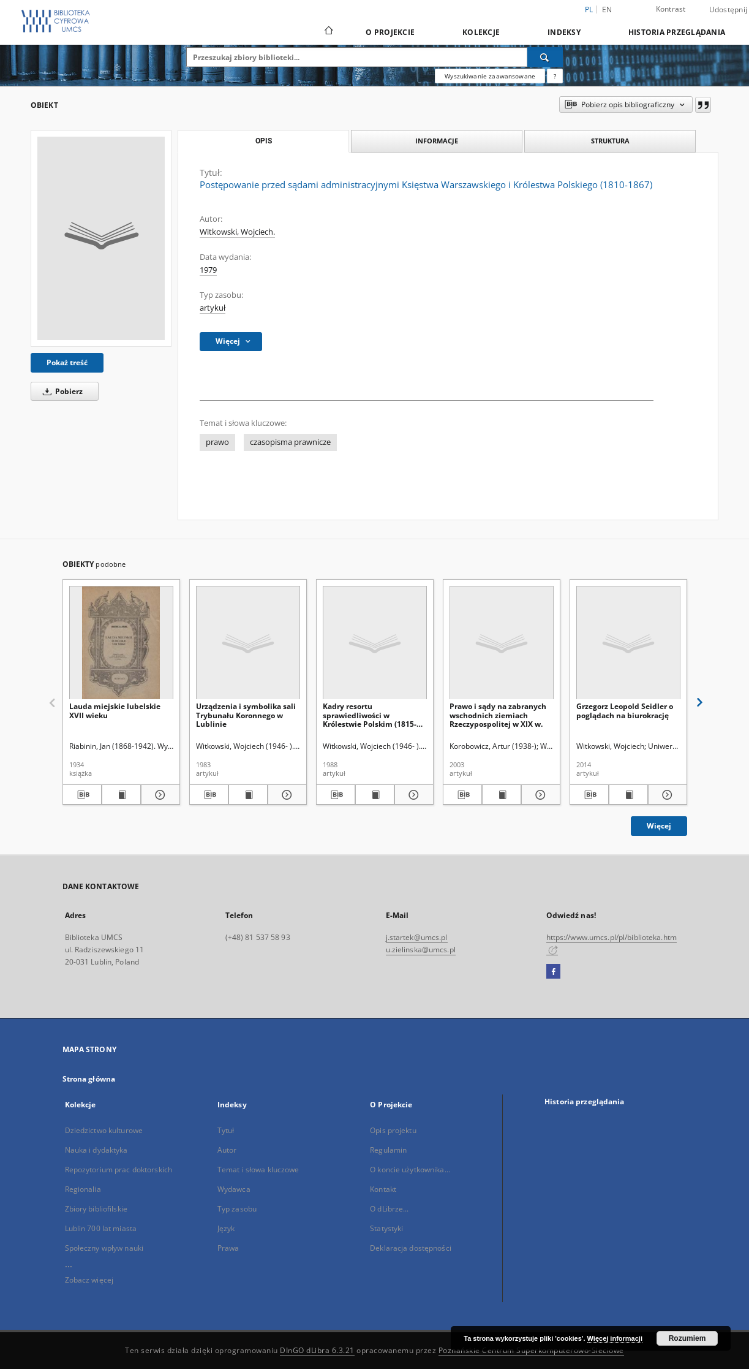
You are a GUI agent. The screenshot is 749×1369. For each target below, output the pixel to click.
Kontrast (671, 9)
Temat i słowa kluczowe (258, 1169)
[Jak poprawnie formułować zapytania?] (555, 76)
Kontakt (383, 1189)
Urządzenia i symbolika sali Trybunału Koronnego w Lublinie (246, 715)
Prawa (228, 1248)
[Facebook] (553, 971)
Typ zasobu (237, 1209)
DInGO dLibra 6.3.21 (317, 1350)
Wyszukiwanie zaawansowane (490, 76)
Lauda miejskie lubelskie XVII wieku (114, 710)
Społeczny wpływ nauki (104, 1248)
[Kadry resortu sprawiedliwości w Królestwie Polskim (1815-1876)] (374, 643)
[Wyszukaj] (545, 57)
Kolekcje (481, 32)
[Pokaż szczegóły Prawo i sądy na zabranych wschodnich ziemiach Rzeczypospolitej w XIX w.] (539, 795)
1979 (208, 270)
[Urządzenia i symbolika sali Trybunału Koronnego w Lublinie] (248, 643)
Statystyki (386, 1228)
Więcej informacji (614, 1338)
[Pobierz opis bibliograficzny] (82, 795)
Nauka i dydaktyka (96, 1150)
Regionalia (83, 1189)
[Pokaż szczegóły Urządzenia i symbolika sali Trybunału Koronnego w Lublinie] (285, 795)
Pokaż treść (67, 362)
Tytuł (226, 1130)
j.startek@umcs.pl (417, 937)
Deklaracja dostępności (410, 1248)
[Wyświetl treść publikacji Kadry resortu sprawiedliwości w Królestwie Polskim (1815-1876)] (375, 795)
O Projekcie (390, 32)
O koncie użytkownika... (410, 1169)
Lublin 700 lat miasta (101, 1228)
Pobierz (61, 391)
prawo (217, 442)
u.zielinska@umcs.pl (421, 949)
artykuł (212, 308)
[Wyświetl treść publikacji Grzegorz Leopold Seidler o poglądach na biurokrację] (628, 795)
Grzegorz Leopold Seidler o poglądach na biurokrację (624, 710)
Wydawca (233, 1189)
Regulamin (388, 1150)
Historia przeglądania (676, 32)
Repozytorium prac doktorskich (118, 1169)
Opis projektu (393, 1130)
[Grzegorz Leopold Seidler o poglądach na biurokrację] (628, 643)
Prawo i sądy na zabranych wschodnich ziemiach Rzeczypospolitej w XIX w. (498, 715)
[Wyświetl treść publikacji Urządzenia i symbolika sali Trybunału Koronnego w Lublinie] (248, 795)
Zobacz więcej (89, 1280)
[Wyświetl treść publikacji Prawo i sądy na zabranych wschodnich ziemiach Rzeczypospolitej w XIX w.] (502, 795)
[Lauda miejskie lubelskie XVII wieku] (121, 643)
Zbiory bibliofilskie (96, 1209)
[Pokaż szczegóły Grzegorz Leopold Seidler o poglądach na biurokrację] (666, 795)
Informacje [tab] (436, 140)
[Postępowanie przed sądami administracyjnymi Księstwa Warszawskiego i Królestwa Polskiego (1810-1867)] (101, 238)
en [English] (607, 9)
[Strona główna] (328, 31)
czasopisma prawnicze (290, 442)
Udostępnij (728, 10)
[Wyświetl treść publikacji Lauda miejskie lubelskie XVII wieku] (121, 795)
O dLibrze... (389, 1209)
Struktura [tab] (610, 140)
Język (226, 1228)
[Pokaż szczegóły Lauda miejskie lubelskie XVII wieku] (159, 795)
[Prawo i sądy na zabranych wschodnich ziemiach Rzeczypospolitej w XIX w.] (501, 643)
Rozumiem (687, 1338)
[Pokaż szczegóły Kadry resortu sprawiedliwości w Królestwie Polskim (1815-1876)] (412, 795)
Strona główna (89, 1079)
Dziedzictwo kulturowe (104, 1130)
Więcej (659, 826)
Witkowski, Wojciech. (237, 232)
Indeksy (564, 32)
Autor (227, 1150)
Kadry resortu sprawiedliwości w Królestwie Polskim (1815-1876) (369, 715)
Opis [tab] (263, 141)
